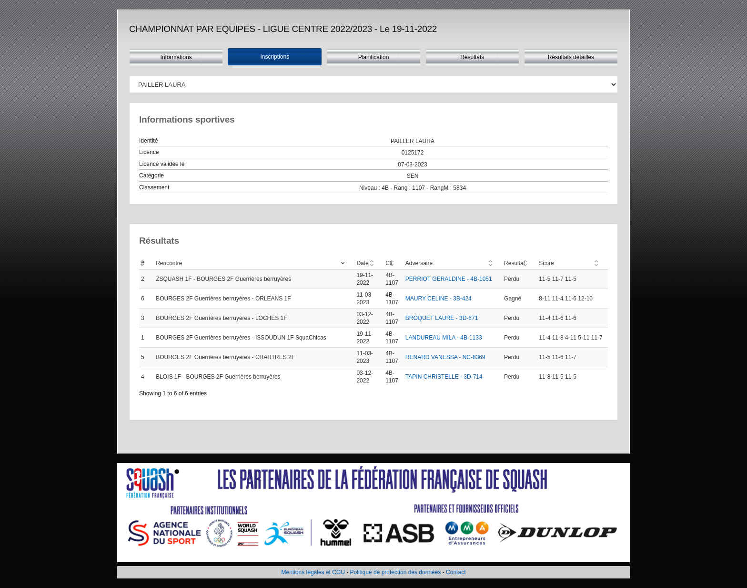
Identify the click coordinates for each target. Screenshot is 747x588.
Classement (154, 187)
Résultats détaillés (571, 57)
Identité (148, 140)
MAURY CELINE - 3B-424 (438, 298)
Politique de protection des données (395, 572)
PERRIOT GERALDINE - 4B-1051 (448, 279)
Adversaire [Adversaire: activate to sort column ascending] (419, 263)
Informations (176, 57)
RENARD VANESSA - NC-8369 (445, 357)
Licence (149, 152)
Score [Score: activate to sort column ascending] (546, 263)
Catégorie (151, 175)
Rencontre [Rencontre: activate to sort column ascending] (169, 263)
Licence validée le (161, 164)
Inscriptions (274, 56)
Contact (455, 572)
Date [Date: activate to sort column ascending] (362, 263)
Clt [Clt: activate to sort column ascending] (389, 263)
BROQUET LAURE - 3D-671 (441, 318)
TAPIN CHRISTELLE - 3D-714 (444, 376)
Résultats (472, 57)
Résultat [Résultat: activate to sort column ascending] (514, 263)
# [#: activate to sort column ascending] (142, 263)
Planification (373, 57)
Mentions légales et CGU (313, 572)
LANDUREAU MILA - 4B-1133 (443, 337)
